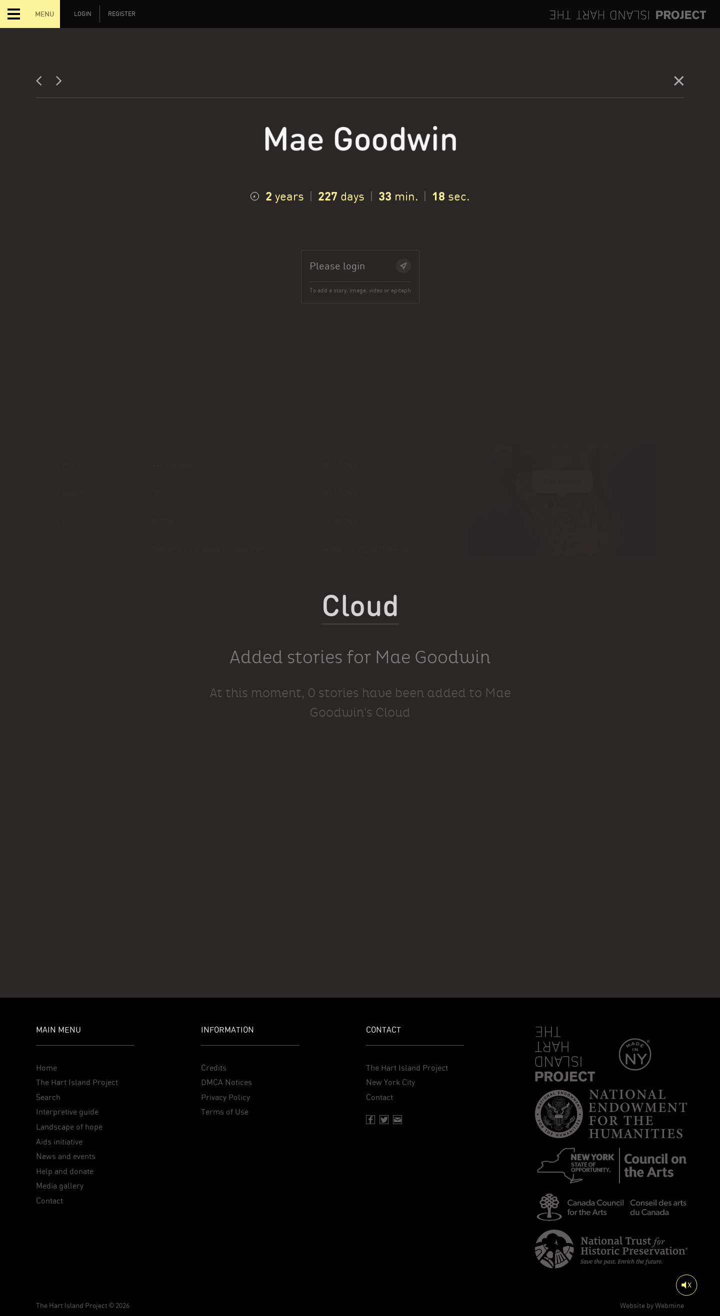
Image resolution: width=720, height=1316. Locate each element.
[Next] (59, 83)
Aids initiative (59, 1142)
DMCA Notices (226, 1082)
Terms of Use (224, 1112)
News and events (66, 1156)
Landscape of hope (69, 1127)
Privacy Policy (225, 1097)
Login (83, 13)
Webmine (669, 1306)
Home (46, 1068)
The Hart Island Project (77, 1082)
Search (48, 1097)
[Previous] (42, 83)
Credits (213, 1068)
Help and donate (65, 1171)
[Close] (679, 83)
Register (122, 13)
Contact (49, 1201)
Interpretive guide (67, 1112)
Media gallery (60, 1186)
